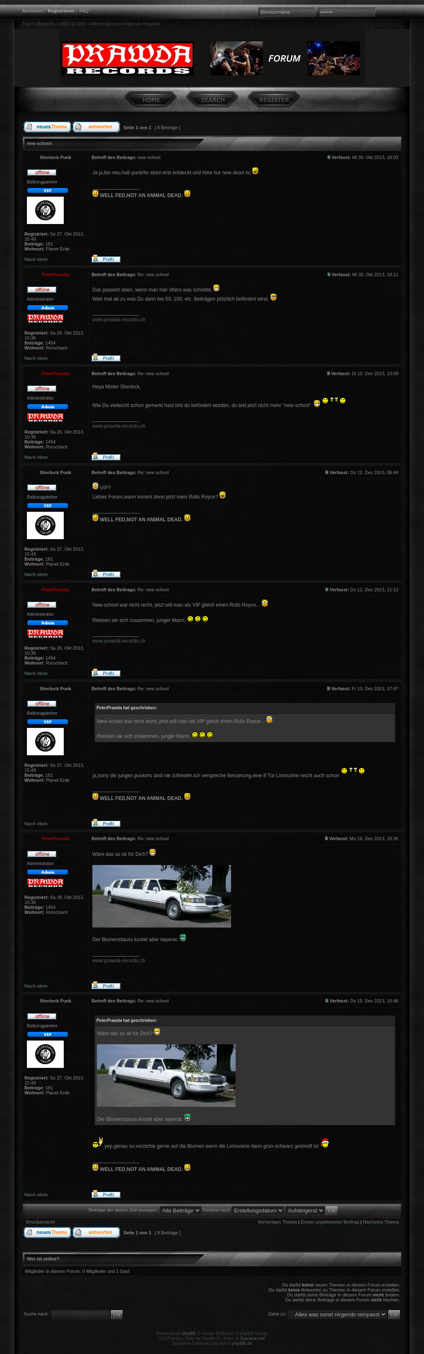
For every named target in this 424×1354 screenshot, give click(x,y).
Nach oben (36, 259)
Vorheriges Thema (277, 1221)
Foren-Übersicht (38, 23)
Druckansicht (40, 1221)
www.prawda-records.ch (118, 320)
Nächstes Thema (381, 1221)
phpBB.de (242, 1343)
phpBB (188, 1333)
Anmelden (32, 10)
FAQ (84, 10)
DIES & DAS (73, 23)
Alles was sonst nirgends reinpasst (125, 23)
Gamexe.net (252, 1338)
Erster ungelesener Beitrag (330, 1221)
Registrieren (61, 10)
